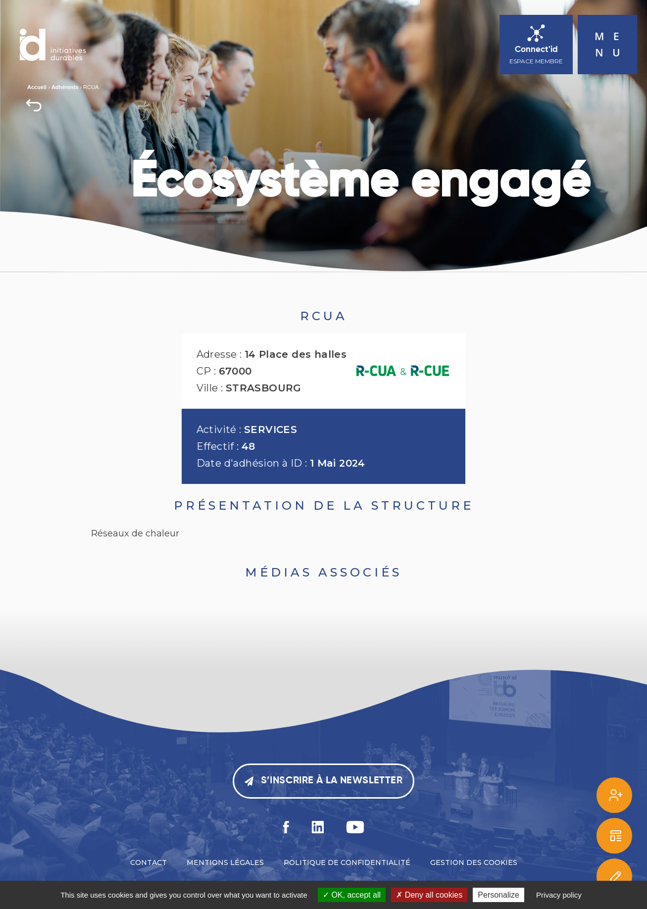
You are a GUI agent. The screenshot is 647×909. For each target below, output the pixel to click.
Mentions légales (225, 862)
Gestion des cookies (473, 862)
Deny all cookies (429, 895)
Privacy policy (559, 895)
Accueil (37, 87)
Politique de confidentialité (347, 862)
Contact (148, 862)
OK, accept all (352, 895)
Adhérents (64, 87)
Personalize (498, 895)
